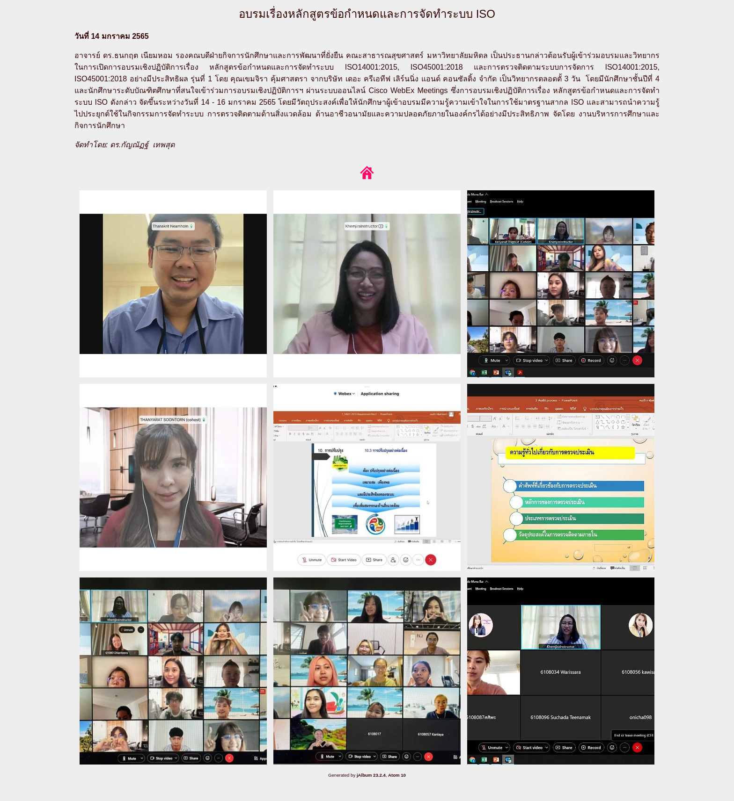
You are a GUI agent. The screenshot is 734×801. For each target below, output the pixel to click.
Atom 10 (397, 775)
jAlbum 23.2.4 (371, 775)
